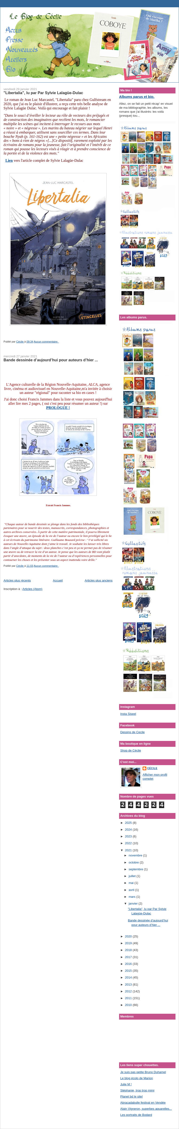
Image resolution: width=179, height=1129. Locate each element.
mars (132, 896)
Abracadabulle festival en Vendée (143, 1102)
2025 (129, 823)
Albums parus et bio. (136, 97)
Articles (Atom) (32, 589)
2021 (129, 850)
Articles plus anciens (99, 580)
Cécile (152, 768)
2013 (129, 984)
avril (132, 890)
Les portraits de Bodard (136, 1115)
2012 (129, 991)
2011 (129, 998)
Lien (9, 160)
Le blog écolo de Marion (136, 1078)
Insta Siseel (128, 714)
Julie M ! (126, 1084)
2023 (129, 836)
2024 (129, 829)
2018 (129, 950)
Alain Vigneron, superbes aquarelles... (146, 1108)
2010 (129, 1005)
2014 (129, 977)
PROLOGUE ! (58, 408)
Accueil (58, 580)
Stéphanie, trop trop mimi (137, 1090)
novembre (136, 855)
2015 (129, 970)
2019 (129, 943)
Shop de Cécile (130, 750)
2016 (129, 964)
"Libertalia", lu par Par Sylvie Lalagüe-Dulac (43, 93)
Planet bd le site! (131, 1096)
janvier (134, 903)
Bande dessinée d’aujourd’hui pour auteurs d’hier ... (51, 360)
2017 (129, 957)
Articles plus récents (17, 580)
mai (132, 883)
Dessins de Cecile (132, 732)
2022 (129, 843)
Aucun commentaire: (46, 341)
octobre (134, 862)
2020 (129, 936)
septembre (136, 869)
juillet (132, 876)
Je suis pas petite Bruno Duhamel (143, 1072)
